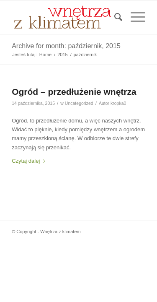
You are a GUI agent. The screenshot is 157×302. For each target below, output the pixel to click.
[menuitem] (114, 17)
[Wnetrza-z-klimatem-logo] (65, 17)
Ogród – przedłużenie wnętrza (74, 91)
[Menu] (133, 17)
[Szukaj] (114, 17)
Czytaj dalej (30, 161)
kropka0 (118, 103)
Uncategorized (79, 103)
